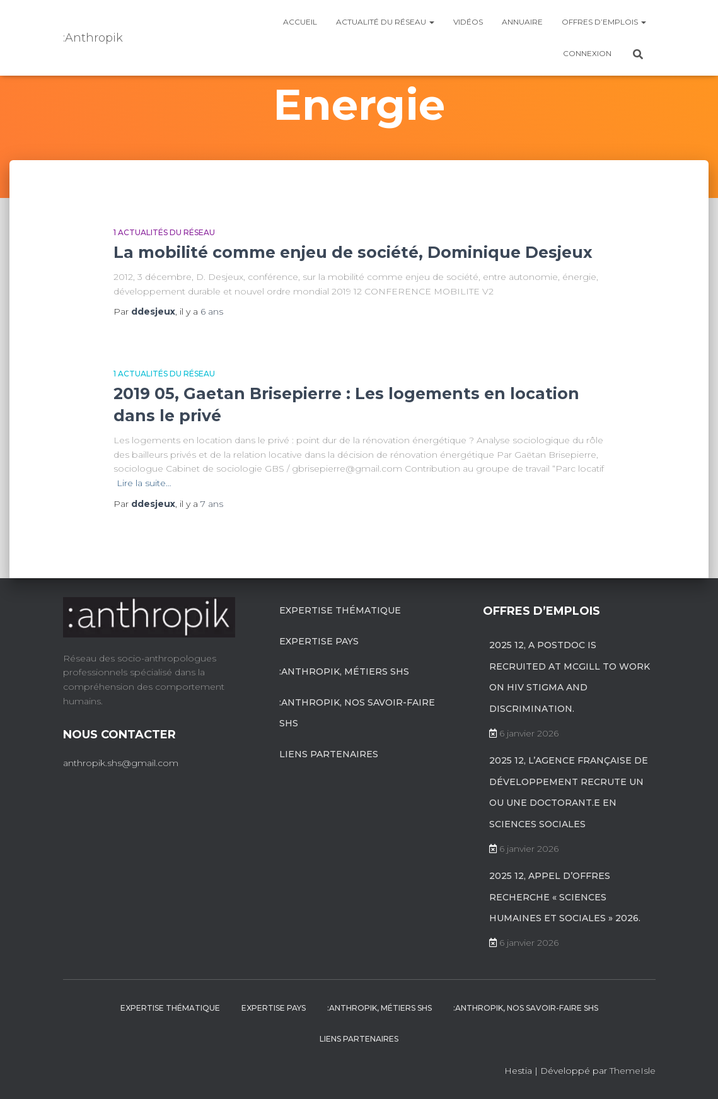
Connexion (587, 53)
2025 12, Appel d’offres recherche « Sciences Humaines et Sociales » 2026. (564, 897)
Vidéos (468, 21)
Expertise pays (319, 641)
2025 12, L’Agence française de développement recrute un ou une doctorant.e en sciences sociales (568, 792)
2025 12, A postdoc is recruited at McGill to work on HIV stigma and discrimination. (569, 676)
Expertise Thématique (340, 610)
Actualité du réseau (385, 21)
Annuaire (522, 21)
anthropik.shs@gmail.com (120, 763)
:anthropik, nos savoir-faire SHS (357, 713)
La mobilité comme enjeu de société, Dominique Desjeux (353, 252)
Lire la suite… (144, 483)
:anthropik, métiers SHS (344, 671)
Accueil (300, 21)
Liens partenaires (328, 754)
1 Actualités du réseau (164, 232)
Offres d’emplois (604, 21)
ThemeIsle (633, 1070)
